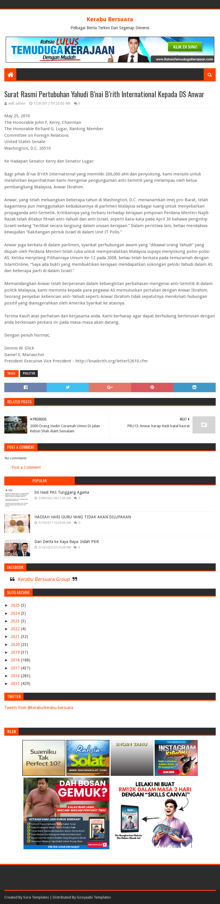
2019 (16, 652)
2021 (16, 636)
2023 (16, 621)
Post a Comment (26, 467)
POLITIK (29, 373)
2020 (16, 644)
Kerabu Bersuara (110, 19)
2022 (16, 628)
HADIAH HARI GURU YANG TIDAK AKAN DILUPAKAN (82, 517)
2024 (16, 613)
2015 (16, 683)
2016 (16, 675)
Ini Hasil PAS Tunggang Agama (61, 492)
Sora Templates (36, 897)
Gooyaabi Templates (94, 897)
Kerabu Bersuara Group (43, 579)
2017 (16, 668)
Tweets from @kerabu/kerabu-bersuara (38, 707)
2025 (16, 605)
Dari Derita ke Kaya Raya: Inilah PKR (66, 541)
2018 (16, 660)
